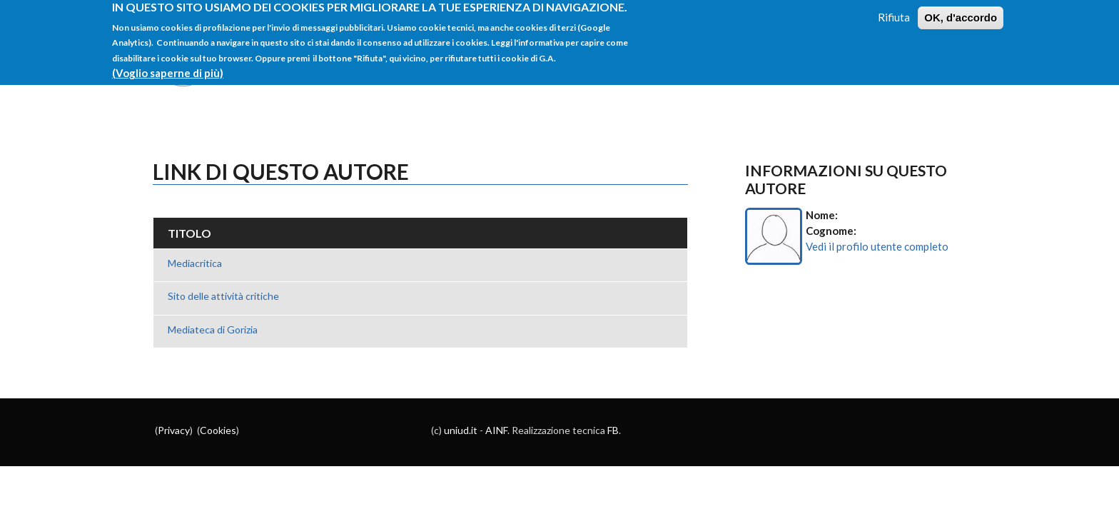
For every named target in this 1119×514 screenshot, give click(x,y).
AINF (496, 430)
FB (613, 430)
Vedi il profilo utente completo (877, 246)
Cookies (218, 430)
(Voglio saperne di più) (167, 66)
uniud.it (460, 430)
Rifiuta (894, 10)
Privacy (174, 430)
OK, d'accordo (960, 11)
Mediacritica (195, 263)
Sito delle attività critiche (223, 296)
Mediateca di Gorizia (213, 329)
